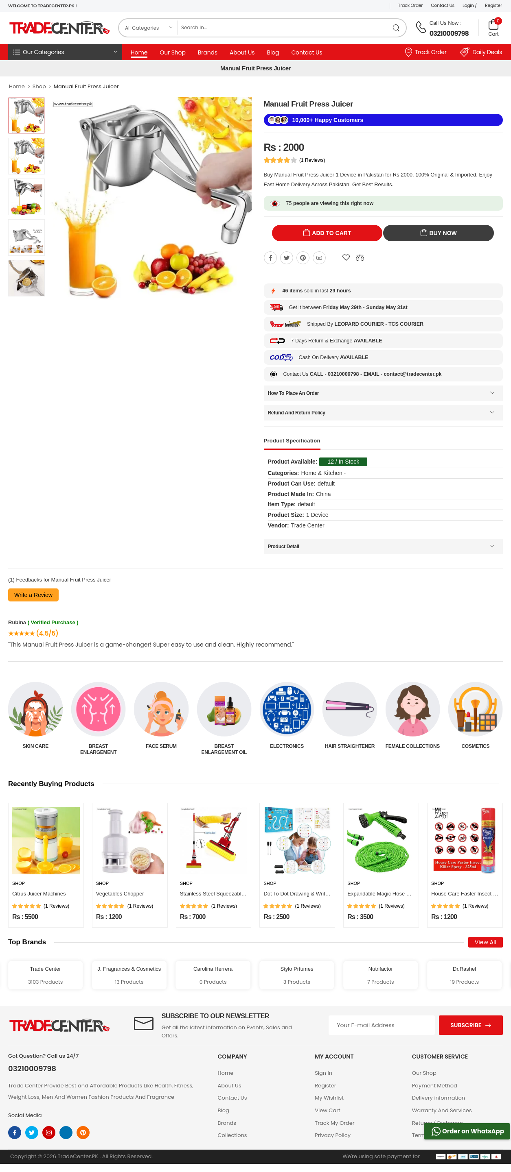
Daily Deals (481, 52)
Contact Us (442, 5)
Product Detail (283, 546)
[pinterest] (83, 1132)
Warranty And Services (442, 1110)
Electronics (350, 746)
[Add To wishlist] (346, 258)
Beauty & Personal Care (35, 749)
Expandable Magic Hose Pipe (382, 894)
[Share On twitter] (286, 257)
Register (493, 5)
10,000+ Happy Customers (328, 120)
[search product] (396, 27)
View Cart (327, 1110)
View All (485, 942)
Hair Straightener (412, 746)
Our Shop (173, 52)
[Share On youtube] (319, 257)
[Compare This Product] (360, 258)
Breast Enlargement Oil (287, 749)
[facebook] (14, 1132)
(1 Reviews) (312, 160)
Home (139, 52)
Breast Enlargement (161, 749)
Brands (207, 52)
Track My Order (334, 1123)
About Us (242, 52)
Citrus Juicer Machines (39, 894)
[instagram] (48, 1132)
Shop (39, 86)
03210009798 (449, 33)
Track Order (410, 5)
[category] (148, 28)
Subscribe (465, 1025)
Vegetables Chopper (120, 894)
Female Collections (475, 746)
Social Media (25, 1115)
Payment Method (434, 1085)
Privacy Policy (333, 1135)
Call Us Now (444, 23)
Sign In (323, 1073)
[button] (65, 52)
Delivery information (438, 1098)
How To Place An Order (293, 393)
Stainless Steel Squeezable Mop (218, 894)
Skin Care (98, 746)
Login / (470, 5)
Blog (273, 52)
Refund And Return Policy (296, 413)
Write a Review (33, 595)
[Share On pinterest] (302, 257)
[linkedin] (65, 1132)
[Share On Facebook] (270, 257)
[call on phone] (421, 27)
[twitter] (31, 1132)
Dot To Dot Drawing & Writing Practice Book (314, 894)
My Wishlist (329, 1098)
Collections (232, 1135)
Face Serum (223, 746)
